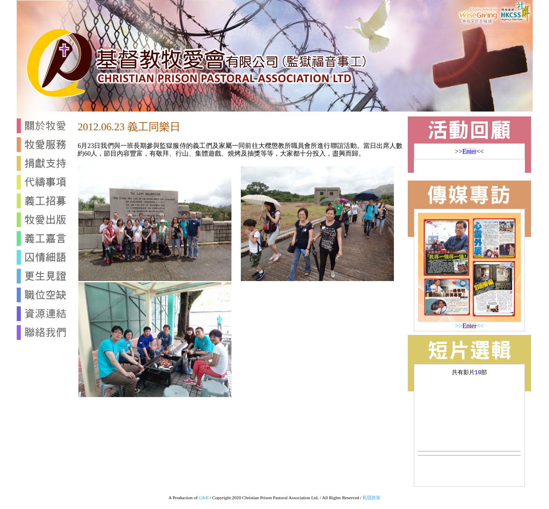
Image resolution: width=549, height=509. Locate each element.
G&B (204, 497)
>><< (469, 325)
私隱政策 (371, 497)
